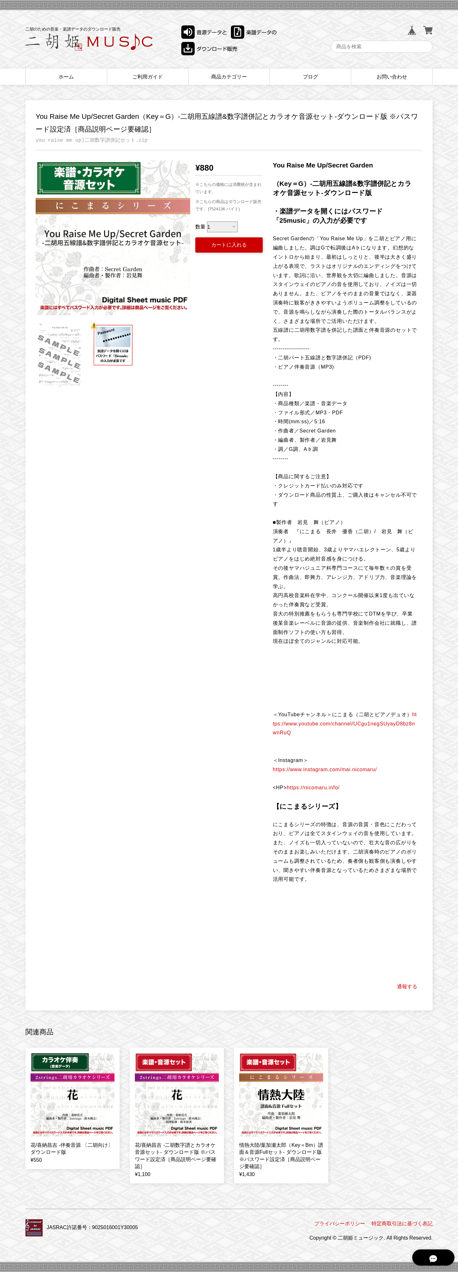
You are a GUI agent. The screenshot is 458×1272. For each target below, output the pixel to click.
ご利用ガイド (147, 76)
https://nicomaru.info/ (313, 787)
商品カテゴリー (229, 76)
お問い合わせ (392, 76)
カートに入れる (229, 245)
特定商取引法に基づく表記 (402, 1223)
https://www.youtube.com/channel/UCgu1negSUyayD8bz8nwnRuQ (345, 724)
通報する (407, 986)
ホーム (66, 76)
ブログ (310, 76)
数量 (200, 227)
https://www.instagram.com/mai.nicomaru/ (325, 769)
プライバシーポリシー (339, 1223)
